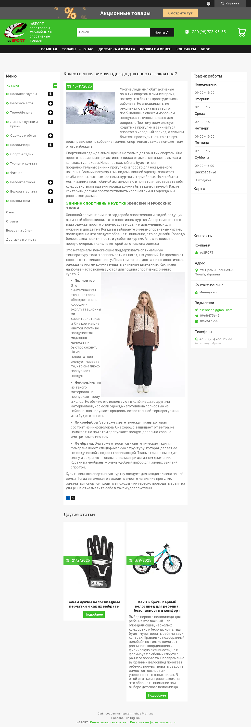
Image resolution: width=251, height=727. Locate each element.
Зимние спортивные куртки (96, 203)
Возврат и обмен (156, 49)
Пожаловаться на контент (109, 722)
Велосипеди (20, 201)
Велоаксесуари (22, 182)
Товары (69, 49)
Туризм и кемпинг (24, 163)
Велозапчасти (21, 103)
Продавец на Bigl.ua (125, 718)
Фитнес (16, 173)
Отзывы (12, 221)
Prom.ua (147, 713)
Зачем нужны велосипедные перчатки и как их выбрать (93, 604)
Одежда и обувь (23, 135)
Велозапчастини (23, 191)
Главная (49, 49)
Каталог (13, 85)
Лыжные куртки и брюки (24, 124)
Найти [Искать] (160, 32)
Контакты (186, 49)
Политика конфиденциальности (153, 722)
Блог (205, 49)
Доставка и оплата (116, 49)
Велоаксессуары (23, 94)
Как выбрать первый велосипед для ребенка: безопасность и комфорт (157, 606)
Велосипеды (20, 145)
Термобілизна (21, 112)
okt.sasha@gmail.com (216, 310)
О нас (88, 49)
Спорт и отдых (21, 154)
